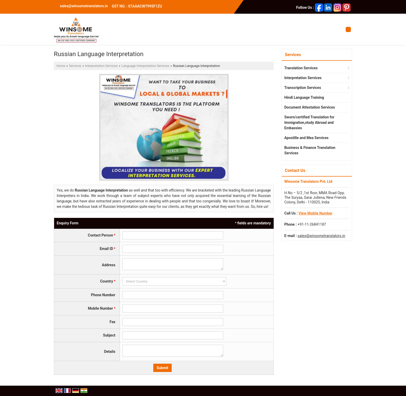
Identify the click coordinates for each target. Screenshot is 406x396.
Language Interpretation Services (145, 66)
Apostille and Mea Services (306, 138)
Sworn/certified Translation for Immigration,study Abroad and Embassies (309, 122)
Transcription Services (302, 88)
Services (75, 66)
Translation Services (301, 68)
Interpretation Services (101, 66)
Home (60, 66)
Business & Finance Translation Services (309, 150)
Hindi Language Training (304, 97)
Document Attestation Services (309, 107)
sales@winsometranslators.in (84, 6)
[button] (315, 213)
